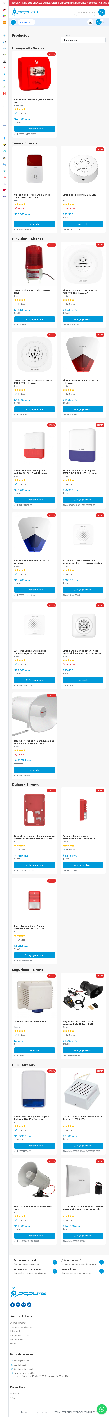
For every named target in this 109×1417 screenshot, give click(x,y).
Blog (12, 1397)
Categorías (25, 22)
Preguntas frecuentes (20, 1335)
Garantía (14, 1343)
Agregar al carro (34, 128)
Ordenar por (66, 35)
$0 (100, 22)
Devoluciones (16, 1339)
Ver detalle (34, 224)
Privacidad (15, 1331)
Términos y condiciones (21, 1327)
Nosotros (14, 1393)
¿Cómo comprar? (18, 1322)
